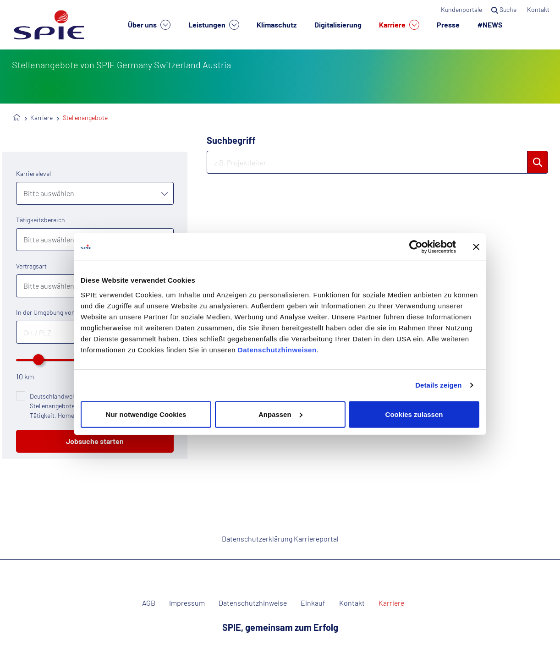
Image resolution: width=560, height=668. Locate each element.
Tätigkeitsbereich (40, 220)
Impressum (187, 603)
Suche (504, 9)
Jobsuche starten (95, 441)
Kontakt (539, 9)
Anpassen (280, 414)
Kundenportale (461, 9)
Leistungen (213, 25)
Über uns (149, 25)
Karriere (399, 25)
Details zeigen (438, 385)
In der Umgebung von (45, 312)
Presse (448, 24)
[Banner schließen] (476, 247)
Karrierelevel (33, 173)
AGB (148, 603)
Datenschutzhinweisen (277, 349)
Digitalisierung (338, 24)
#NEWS (490, 24)
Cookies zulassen (414, 414)
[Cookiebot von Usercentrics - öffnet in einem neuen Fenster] (416, 247)
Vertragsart (31, 266)
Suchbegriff (231, 140)
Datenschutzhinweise (253, 603)
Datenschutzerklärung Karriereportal (280, 538)
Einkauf (313, 603)
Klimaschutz (276, 24)
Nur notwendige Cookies (146, 414)
